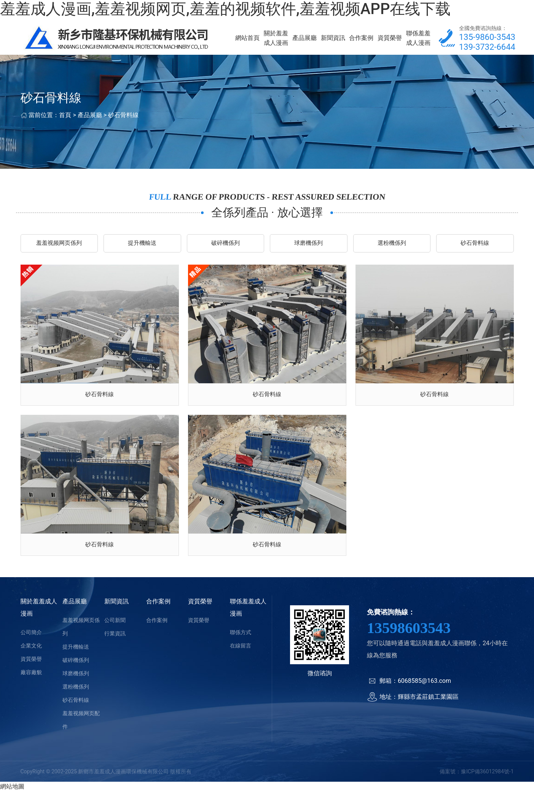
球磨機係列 (308, 248)
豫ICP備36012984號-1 (487, 783)
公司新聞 (115, 631)
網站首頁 (247, 40)
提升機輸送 (142, 248)
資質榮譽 (390, 40)
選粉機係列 (391, 248)
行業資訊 (115, 645)
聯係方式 (240, 644)
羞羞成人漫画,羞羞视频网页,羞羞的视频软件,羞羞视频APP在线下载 (225, 9)
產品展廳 (304, 40)
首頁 (65, 119)
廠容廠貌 (31, 684)
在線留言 (240, 657)
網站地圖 (12, 798)
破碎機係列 (225, 248)
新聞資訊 (333, 40)
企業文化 (31, 657)
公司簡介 (31, 644)
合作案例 (361, 40)
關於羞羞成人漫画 (276, 40)
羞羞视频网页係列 (59, 248)
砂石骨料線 (123, 119)
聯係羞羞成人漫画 (418, 40)
